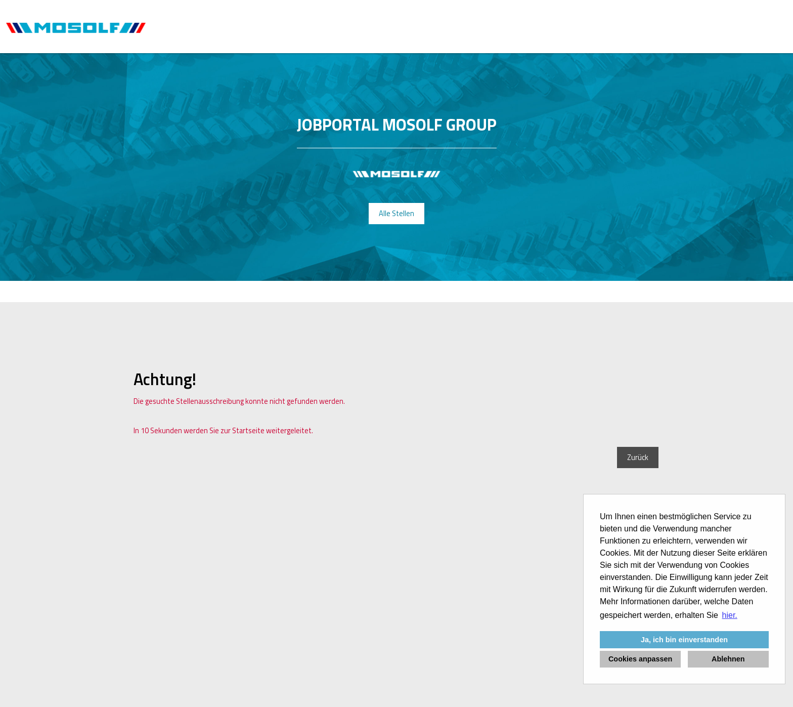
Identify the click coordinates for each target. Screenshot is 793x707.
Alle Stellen (396, 213)
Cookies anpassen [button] (640, 659)
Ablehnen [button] (728, 659)
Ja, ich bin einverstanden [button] (684, 640)
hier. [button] (729, 615)
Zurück (637, 457)
